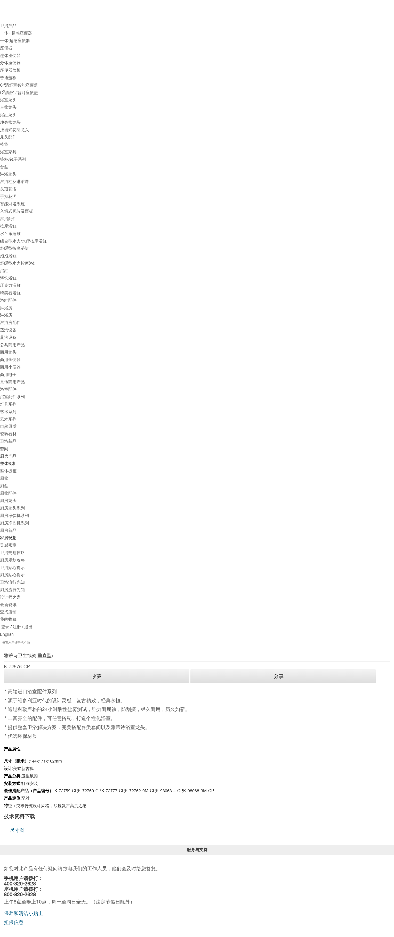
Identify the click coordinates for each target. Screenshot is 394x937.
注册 (16, 626)
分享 (279, 676)
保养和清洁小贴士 (23, 913)
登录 (5, 626)
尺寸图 (17, 830)
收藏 (96, 676)
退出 (28, 626)
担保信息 (13, 922)
